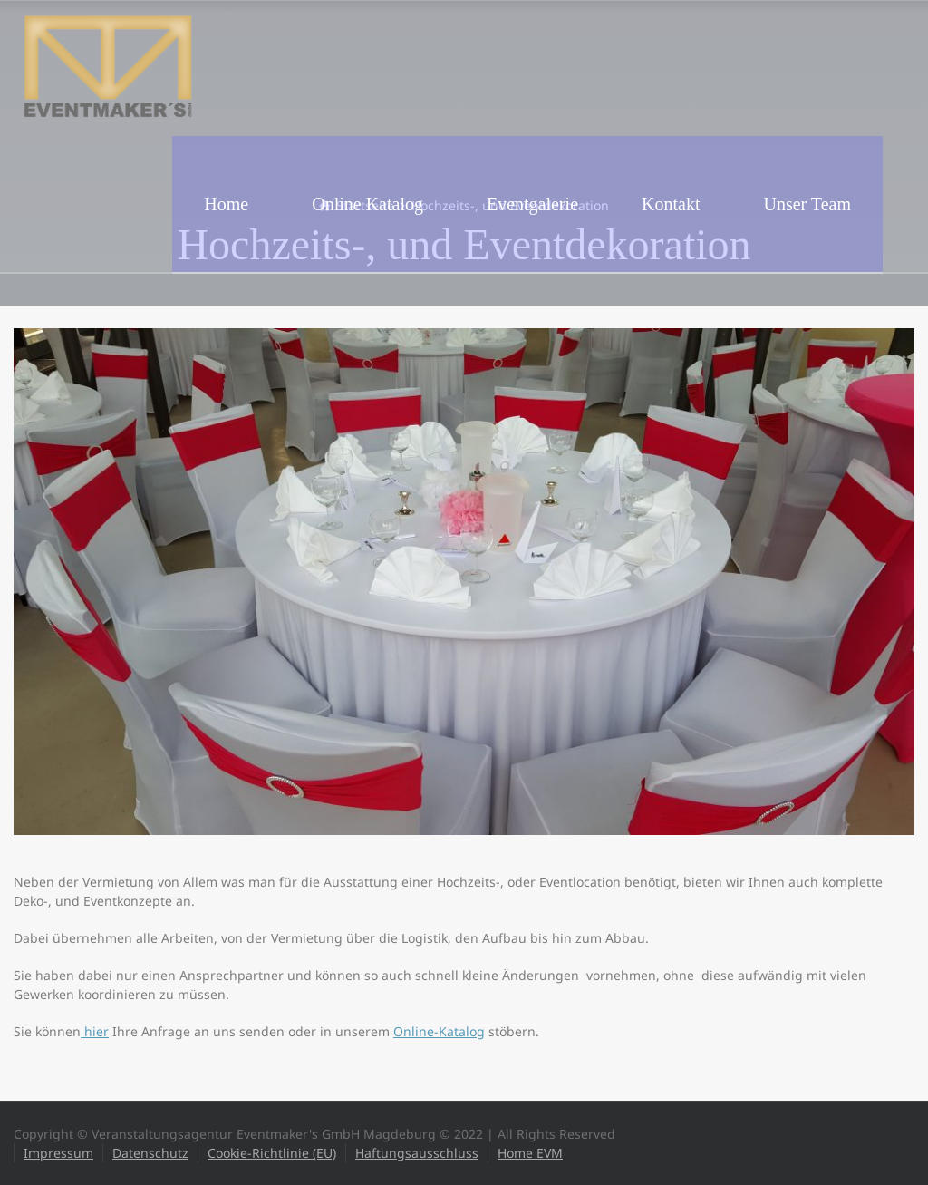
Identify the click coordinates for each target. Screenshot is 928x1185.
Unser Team (807, 204)
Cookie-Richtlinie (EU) (272, 1152)
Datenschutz (150, 1152)
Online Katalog (367, 204)
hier (95, 1031)
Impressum (58, 1152)
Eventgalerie (532, 204)
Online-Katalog (439, 1031)
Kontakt (671, 204)
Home (226, 204)
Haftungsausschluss (416, 1152)
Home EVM (530, 1152)
